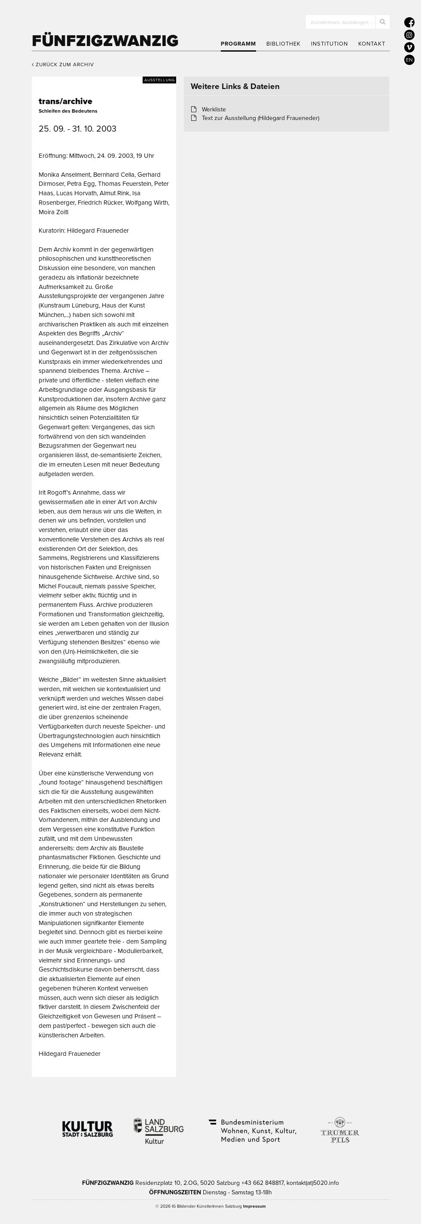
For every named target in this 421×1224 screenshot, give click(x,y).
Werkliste (214, 109)
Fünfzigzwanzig (105, 41)
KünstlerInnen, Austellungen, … (342, 22)
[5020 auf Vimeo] (409, 47)
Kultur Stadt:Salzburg (87, 1125)
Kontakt (371, 43)
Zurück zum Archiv (63, 65)
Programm (238, 43)
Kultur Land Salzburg (159, 1125)
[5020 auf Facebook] (409, 22)
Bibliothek (283, 43)
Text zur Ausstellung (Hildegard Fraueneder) (260, 118)
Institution (329, 43)
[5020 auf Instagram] (409, 35)
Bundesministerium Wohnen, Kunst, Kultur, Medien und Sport (252, 1125)
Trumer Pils (339, 1125)
